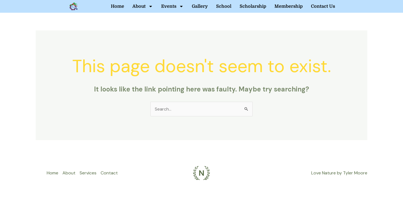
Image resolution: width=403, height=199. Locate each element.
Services (88, 173)
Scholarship (253, 6)
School (223, 6)
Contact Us (323, 6)
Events (172, 6)
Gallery (200, 6)
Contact (109, 173)
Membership (288, 6)
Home (117, 6)
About (142, 6)
